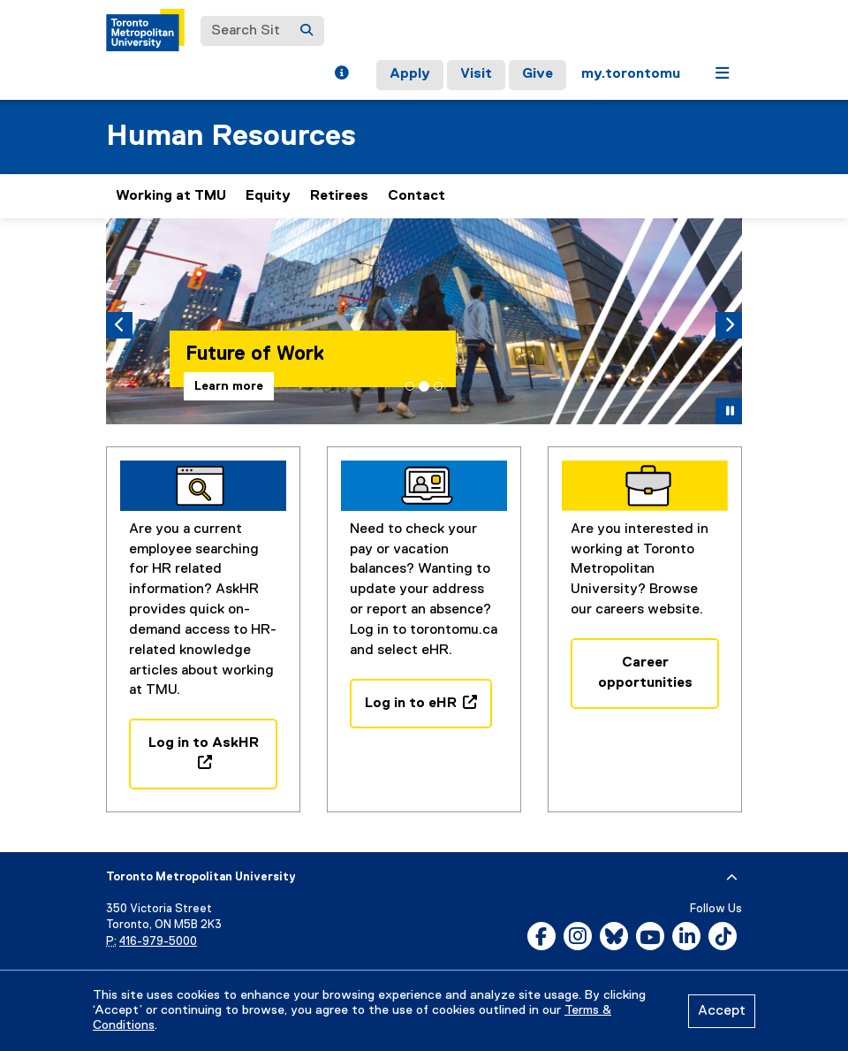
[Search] (306, 31)
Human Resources (231, 136)
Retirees (339, 196)
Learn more (228, 386)
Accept (722, 1011)
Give (537, 74)
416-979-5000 (158, 942)
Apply (410, 74)
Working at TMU (171, 196)
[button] (341, 75)
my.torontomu (630, 74)
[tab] (409, 386)
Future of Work (255, 354)
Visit (476, 74)
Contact (416, 196)
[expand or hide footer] (732, 877)
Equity (268, 196)
